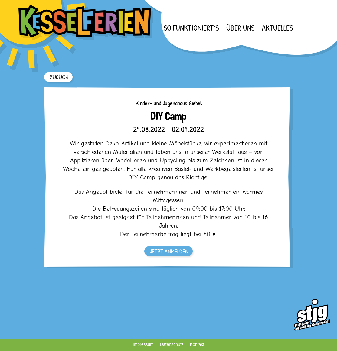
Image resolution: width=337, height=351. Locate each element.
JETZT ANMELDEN (169, 251)
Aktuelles (277, 28)
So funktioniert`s (191, 28)
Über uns (240, 28)
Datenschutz (172, 344)
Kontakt (197, 344)
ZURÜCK (59, 77)
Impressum (143, 344)
